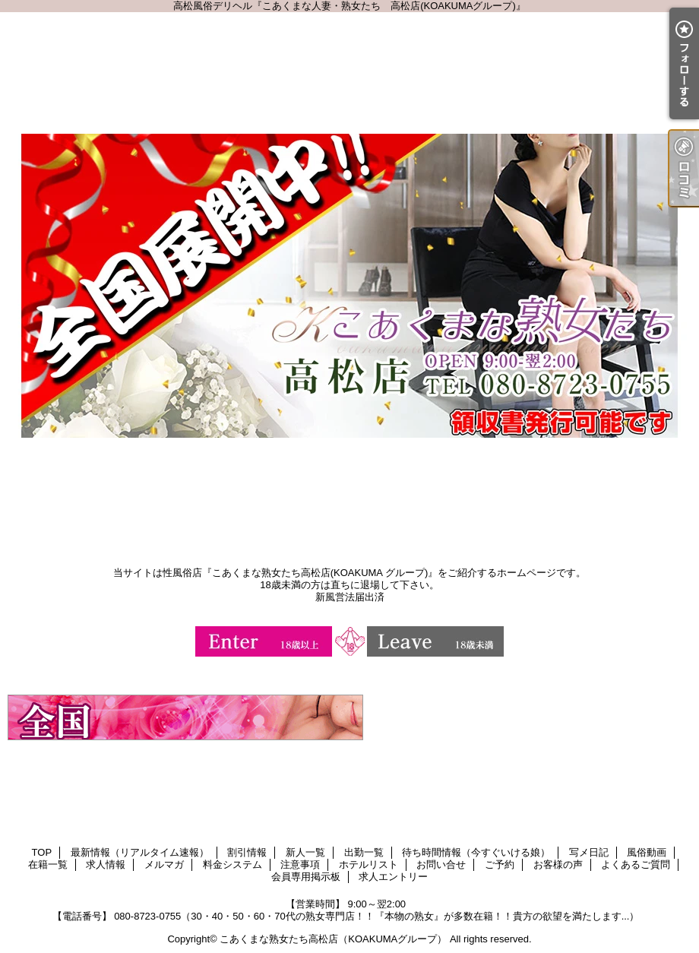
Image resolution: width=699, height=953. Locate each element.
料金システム (232, 864)
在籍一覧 (48, 864)
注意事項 (300, 864)
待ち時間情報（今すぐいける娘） (476, 852)
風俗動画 (646, 852)
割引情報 (247, 852)
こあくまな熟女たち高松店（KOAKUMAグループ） (333, 939)
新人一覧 (305, 852)
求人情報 (105, 864)
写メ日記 (589, 852)
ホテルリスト (368, 864)
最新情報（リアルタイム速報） (140, 852)
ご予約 (499, 864)
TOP (42, 852)
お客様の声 (558, 864)
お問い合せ (441, 864)
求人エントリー (393, 876)
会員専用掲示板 (305, 876)
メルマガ (164, 864)
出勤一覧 (364, 852)
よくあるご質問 (635, 864)
